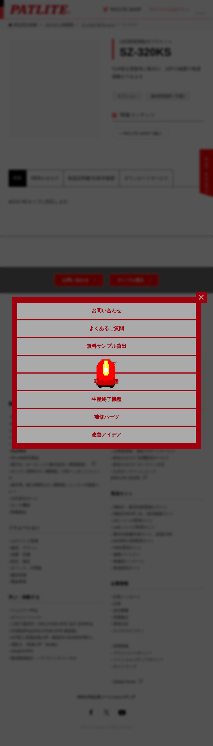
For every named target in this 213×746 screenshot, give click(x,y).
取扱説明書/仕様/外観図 (91, 178)
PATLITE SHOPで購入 (142, 133)
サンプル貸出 (130, 280)
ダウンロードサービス (146, 178)
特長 (17, 178)
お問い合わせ (75, 280)
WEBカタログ (45, 178)
